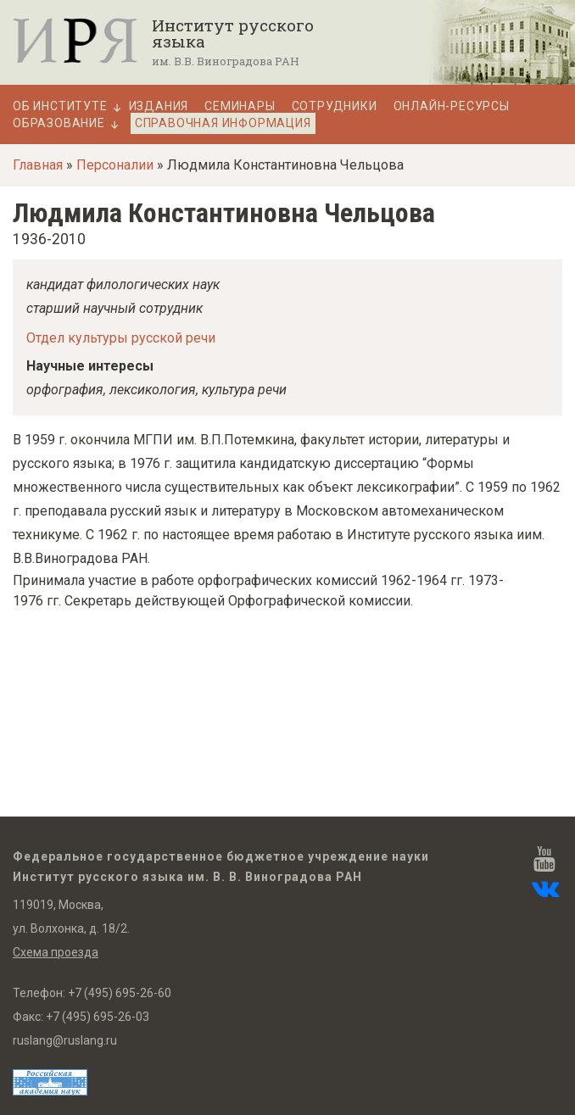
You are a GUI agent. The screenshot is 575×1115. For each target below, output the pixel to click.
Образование (59, 123)
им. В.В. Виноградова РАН (225, 61)
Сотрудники (334, 106)
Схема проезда (55, 952)
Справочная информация (223, 123)
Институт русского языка (233, 33)
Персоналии (115, 165)
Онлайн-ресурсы (452, 106)
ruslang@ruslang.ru (65, 1040)
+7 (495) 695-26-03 (97, 1016)
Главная (38, 165)
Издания (159, 106)
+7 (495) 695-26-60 (119, 993)
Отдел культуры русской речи (120, 338)
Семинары (239, 106)
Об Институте (60, 106)
